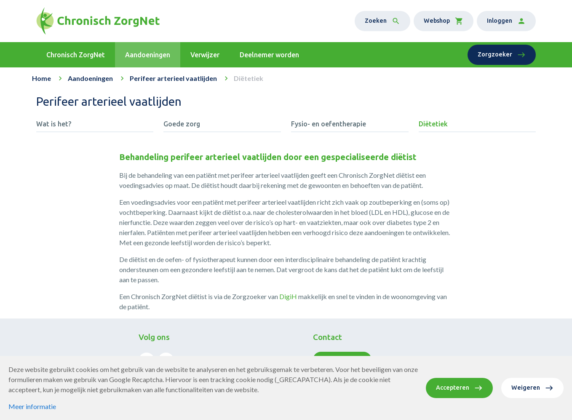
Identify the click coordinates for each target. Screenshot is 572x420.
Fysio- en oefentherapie (328, 124)
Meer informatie (32, 406)
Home (41, 78)
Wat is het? (53, 124)
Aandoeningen (90, 78)
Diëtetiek (433, 124)
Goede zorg (181, 124)
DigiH (288, 296)
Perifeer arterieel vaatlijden (173, 78)
